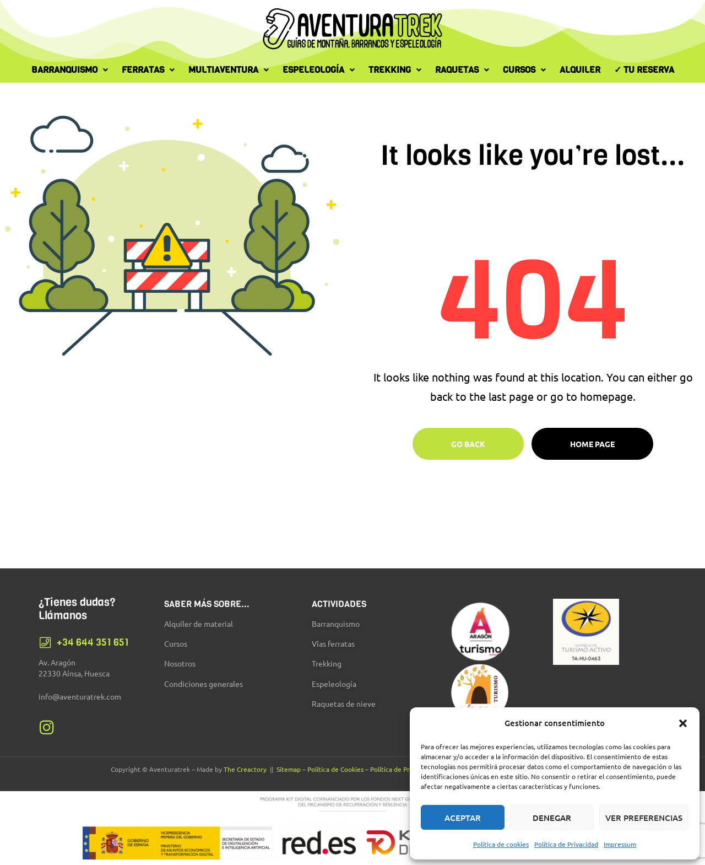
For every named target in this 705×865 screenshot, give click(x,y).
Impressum (620, 844)
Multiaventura (228, 70)
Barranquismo (69, 70)
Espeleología (319, 70)
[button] (682, 723)
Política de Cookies (335, 769)
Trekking (394, 70)
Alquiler (580, 70)
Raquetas (462, 70)
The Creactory (245, 769)
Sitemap (288, 769)
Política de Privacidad (566, 844)
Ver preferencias (643, 817)
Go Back (468, 444)
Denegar (552, 817)
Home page (592, 444)
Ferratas (148, 70)
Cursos (524, 70)
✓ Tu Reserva (644, 70)
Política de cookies (501, 844)
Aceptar (462, 817)
